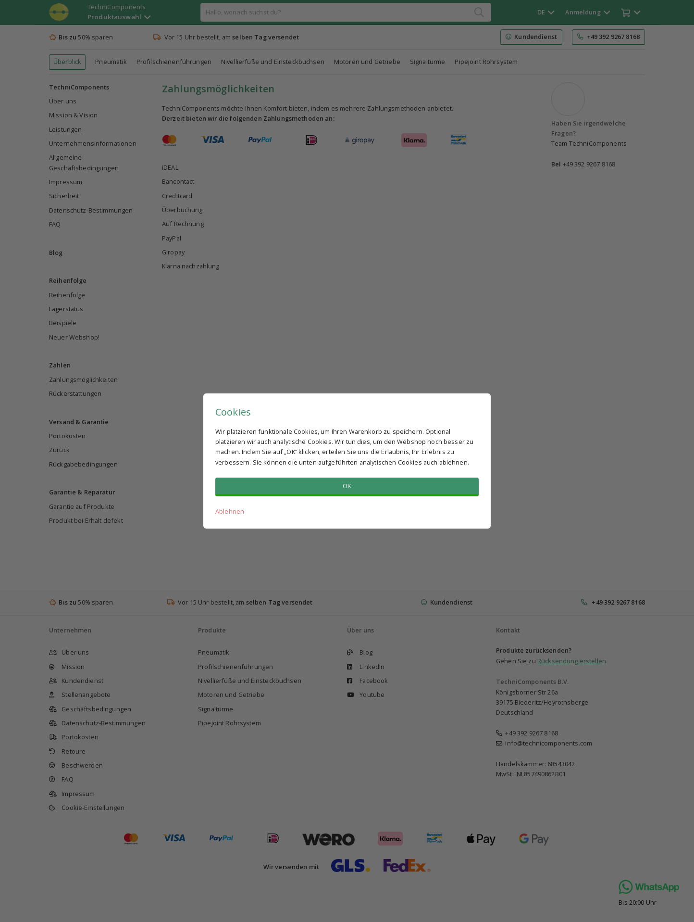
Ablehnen (229, 511)
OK (347, 485)
